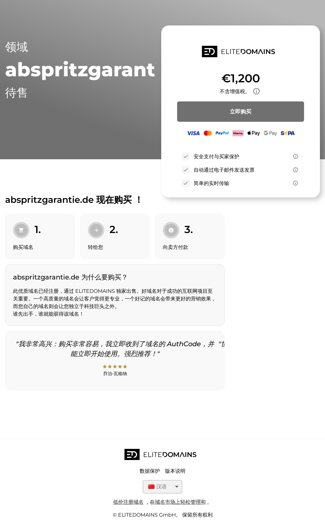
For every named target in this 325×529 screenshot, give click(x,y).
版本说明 (175, 471)
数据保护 (150, 471)
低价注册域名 (128, 502)
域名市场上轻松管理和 (180, 502)
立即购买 (240, 111)
